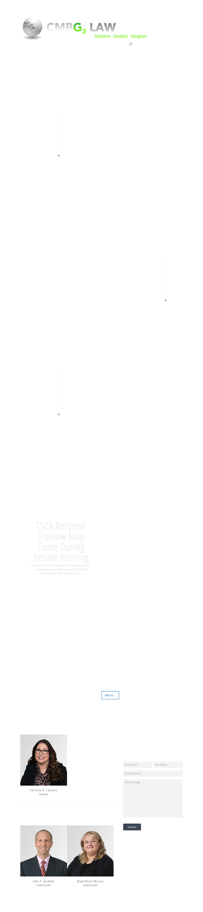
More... (110, 695)
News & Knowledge (99, 44)
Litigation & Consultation (53, 44)
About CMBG (27, 44)
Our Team (78, 44)
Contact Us (122, 44)
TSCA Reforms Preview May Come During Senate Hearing (61, 541)
